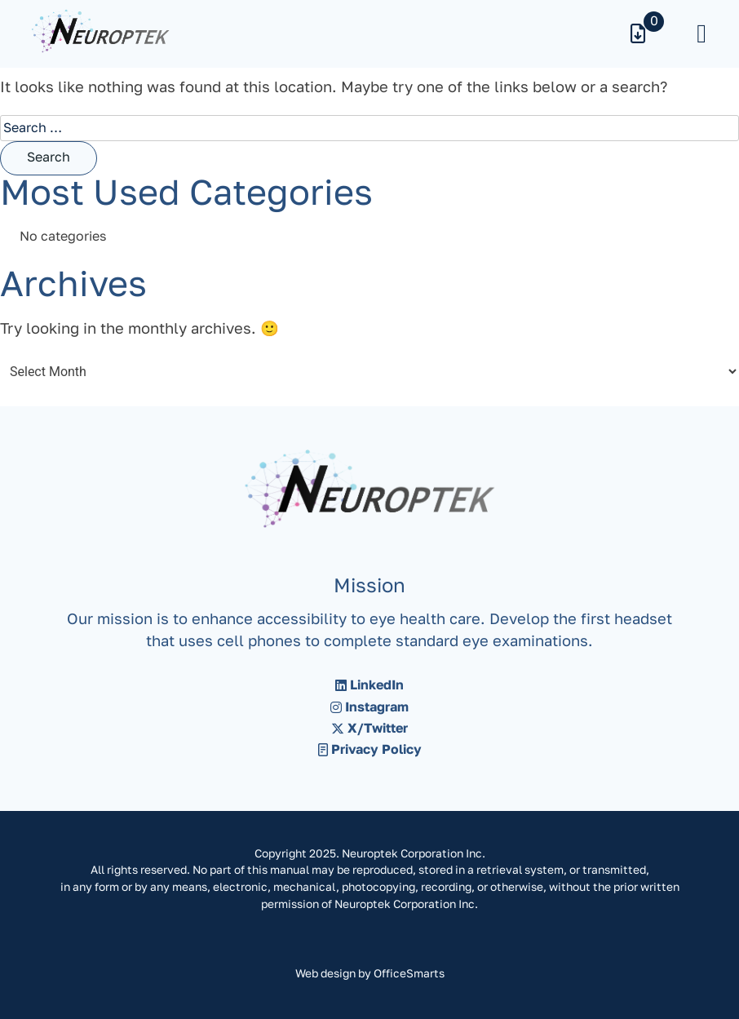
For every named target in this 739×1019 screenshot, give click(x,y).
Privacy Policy (370, 750)
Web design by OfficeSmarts (370, 974)
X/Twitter (369, 729)
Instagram (369, 708)
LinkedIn (369, 686)
